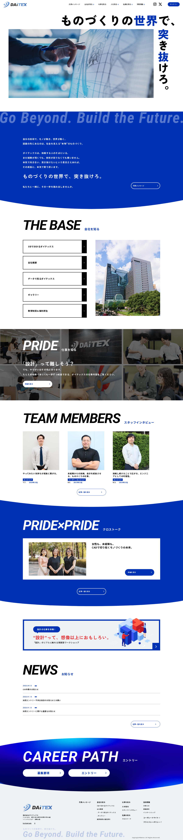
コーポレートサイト (150, 817)
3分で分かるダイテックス (105, 806)
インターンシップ (149, 812)
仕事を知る (102, 4)
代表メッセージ (74, 4)
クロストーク (126, 819)
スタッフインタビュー (129, 810)
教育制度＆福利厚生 (104, 819)
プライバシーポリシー (151, 822)
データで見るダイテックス (107, 812)
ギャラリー (101, 816)
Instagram (27, 823)
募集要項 (146, 809)
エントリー (173, 4)
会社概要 (100, 809)
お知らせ (146, 806)
